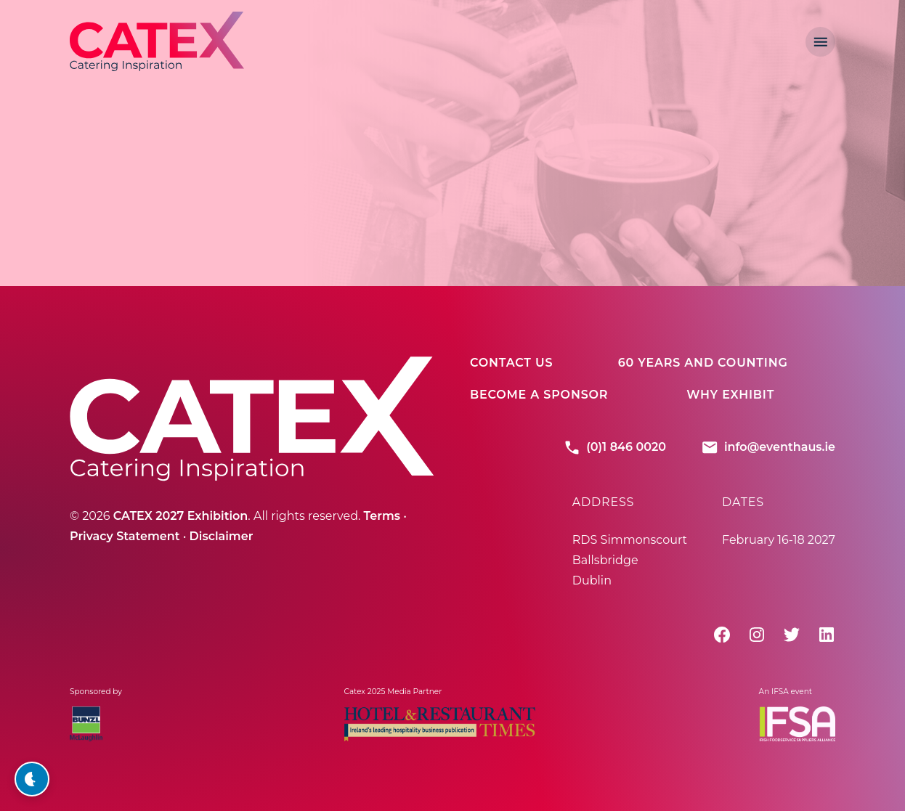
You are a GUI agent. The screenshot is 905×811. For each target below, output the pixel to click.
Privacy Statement (125, 536)
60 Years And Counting (703, 363)
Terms (382, 516)
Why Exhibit (730, 395)
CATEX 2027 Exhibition (180, 516)
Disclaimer (221, 536)
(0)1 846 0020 (614, 447)
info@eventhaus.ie (768, 447)
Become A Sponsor (539, 395)
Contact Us (511, 363)
